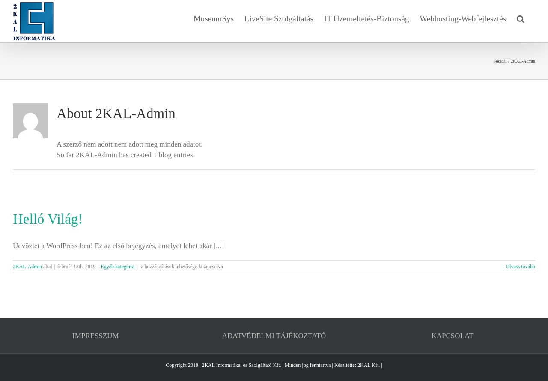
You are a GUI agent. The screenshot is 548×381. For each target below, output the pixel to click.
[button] (520, 18)
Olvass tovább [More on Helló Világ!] (520, 267)
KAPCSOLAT (453, 336)
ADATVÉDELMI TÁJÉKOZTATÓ (274, 336)
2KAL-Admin (27, 267)
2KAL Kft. (368, 365)
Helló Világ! (48, 219)
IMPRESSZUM (95, 336)
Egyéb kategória (117, 267)
